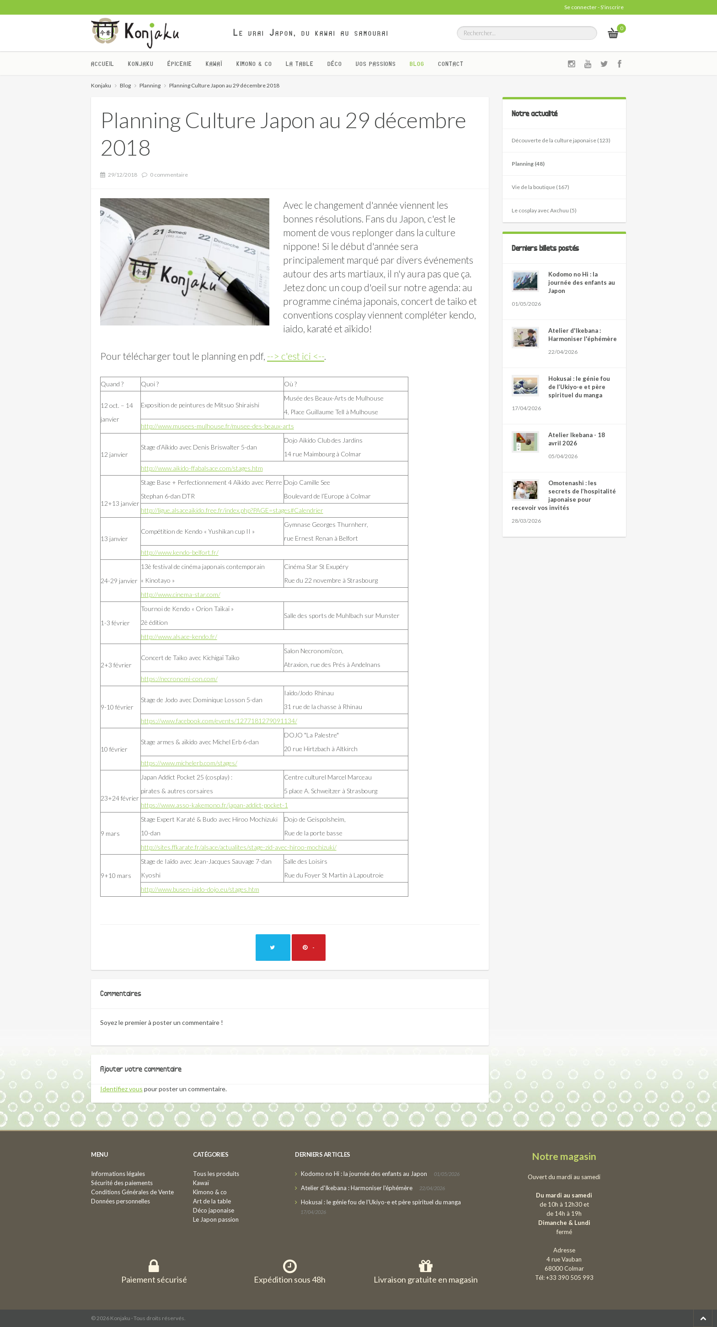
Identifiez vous (121, 1089)
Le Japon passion (216, 1219)
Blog (417, 63)
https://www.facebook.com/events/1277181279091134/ (219, 721)
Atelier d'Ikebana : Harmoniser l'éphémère (356, 1188)
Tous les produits (216, 1173)
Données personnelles (120, 1201)
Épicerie (179, 63)
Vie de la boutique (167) (540, 187)
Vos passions (376, 63)
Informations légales (118, 1173)
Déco (334, 63)
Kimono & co (254, 63)
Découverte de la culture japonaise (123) (561, 140)
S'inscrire (612, 7)
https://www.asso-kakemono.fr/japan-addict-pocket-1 (214, 805)
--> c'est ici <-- (295, 356)
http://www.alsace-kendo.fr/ (179, 636)
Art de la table (212, 1201)
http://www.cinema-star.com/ (180, 594)
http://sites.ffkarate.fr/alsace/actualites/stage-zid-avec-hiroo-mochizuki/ (239, 847)
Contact (451, 63)
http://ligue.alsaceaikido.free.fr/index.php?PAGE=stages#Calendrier (232, 510)
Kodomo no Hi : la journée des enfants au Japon (581, 282)
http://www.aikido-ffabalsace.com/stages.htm (202, 468)
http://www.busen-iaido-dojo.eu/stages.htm (200, 889)
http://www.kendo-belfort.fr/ (180, 552)
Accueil (102, 63)
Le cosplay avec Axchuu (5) (544, 210)
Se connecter (580, 7)
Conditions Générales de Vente (132, 1192)
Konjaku (141, 63)
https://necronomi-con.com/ (179, 678)
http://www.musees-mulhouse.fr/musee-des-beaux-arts (217, 426)
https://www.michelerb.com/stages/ (189, 763)
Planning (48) (528, 163)
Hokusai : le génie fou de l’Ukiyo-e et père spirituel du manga (579, 387)
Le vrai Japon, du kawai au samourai (311, 32)
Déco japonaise (213, 1210)
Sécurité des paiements (122, 1182)
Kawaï (214, 63)
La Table (300, 63)
